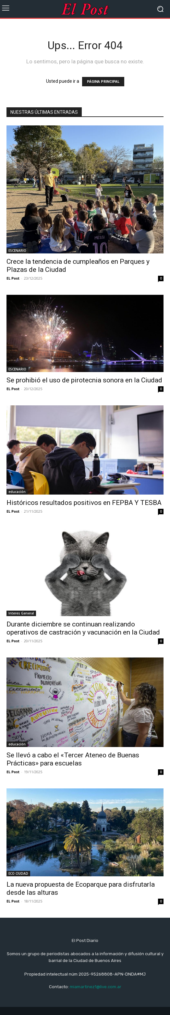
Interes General (21, 613)
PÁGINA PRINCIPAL (103, 82)
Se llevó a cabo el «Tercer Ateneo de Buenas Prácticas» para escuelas (72, 759)
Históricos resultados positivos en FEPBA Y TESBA (84, 503)
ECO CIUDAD (18, 873)
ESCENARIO (17, 250)
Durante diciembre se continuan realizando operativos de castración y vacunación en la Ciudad (83, 628)
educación (17, 491)
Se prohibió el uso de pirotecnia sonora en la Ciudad (84, 380)
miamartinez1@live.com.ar (95, 986)
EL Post (12, 278)
